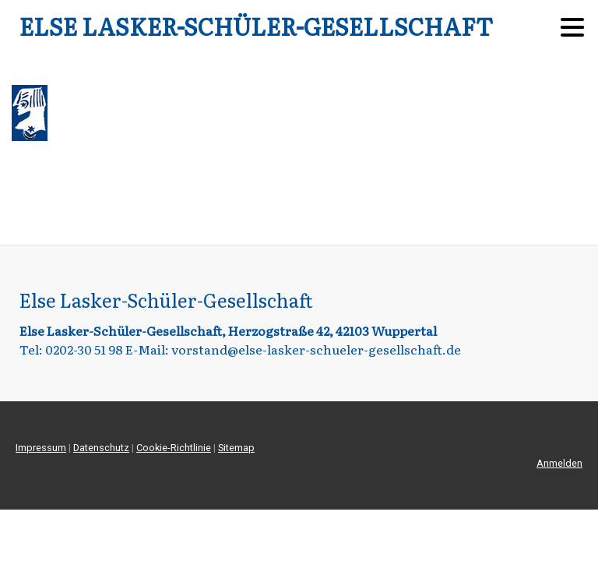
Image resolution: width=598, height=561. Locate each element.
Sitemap (236, 447)
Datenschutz (101, 447)
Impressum (41, 447)
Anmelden (559, 463)
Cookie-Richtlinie (173, 447)
